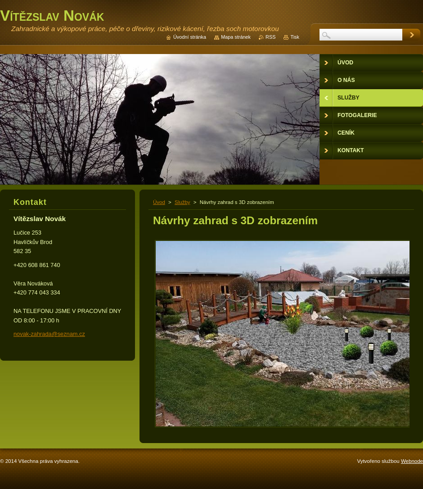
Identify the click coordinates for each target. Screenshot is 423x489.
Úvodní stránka (189, 37)
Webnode (412, 461)
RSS (270, 37)
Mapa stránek (236, 37)
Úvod (159, 202)
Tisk (294, 37)
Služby (182, 202)
